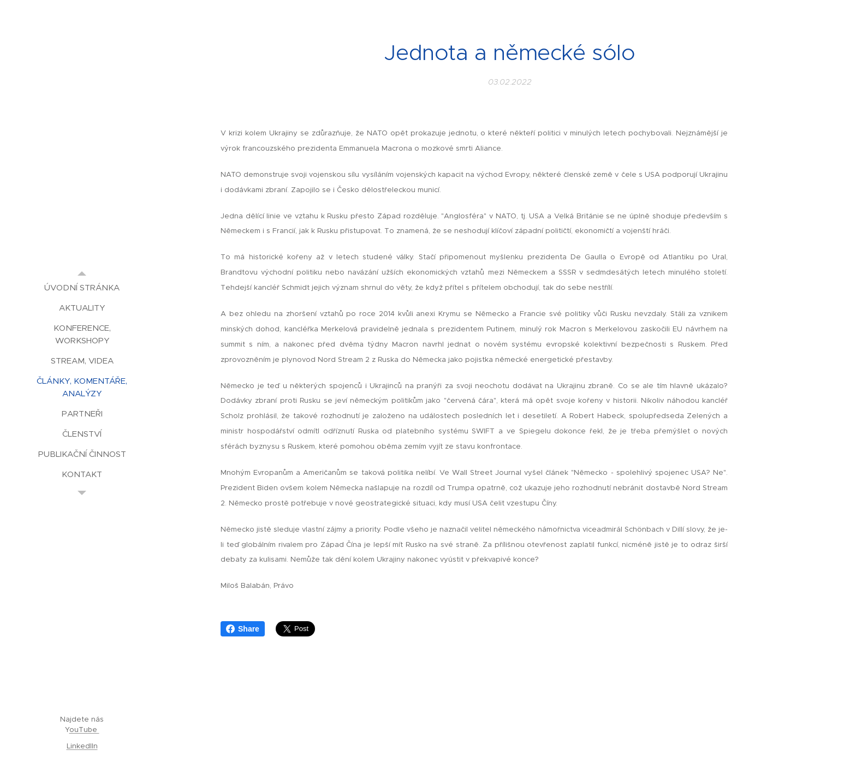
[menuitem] (81, 287)
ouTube (84, 729)
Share (242, 628)
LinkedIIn (82, 746)
